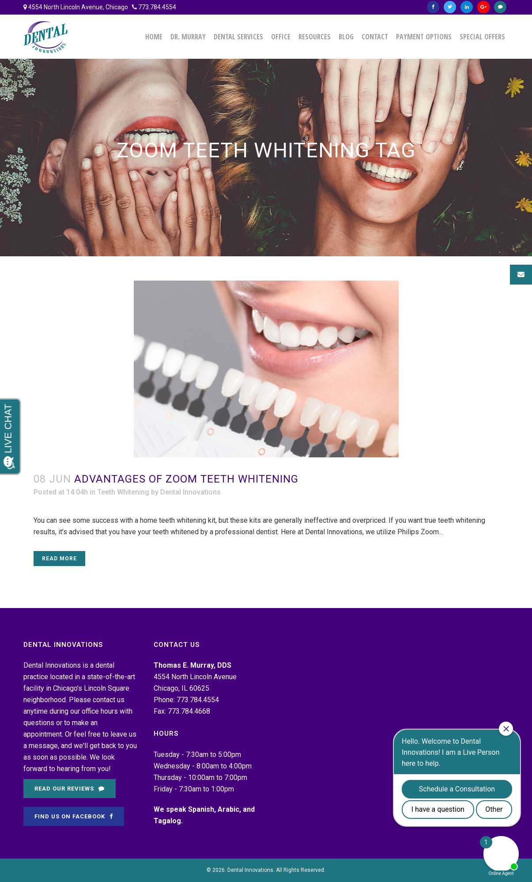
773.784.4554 (157, 7)
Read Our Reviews (69, 788)
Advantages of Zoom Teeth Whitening (186, 479)
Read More (59, 558)
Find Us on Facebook (73, 816)
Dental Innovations (190, 492)
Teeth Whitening (123, 492)
